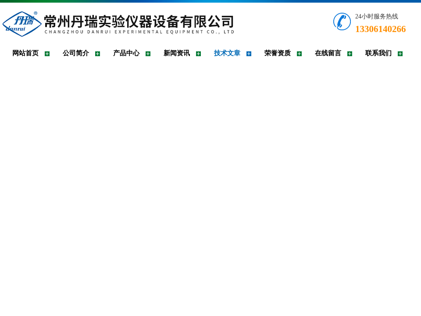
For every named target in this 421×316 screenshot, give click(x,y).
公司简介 (76, 53)
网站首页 (25, 53)
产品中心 (126, 53)
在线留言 (328, 53)
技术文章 (227, 53)
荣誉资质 (277, 53)
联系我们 (378, 53)
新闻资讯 (177, 53)
